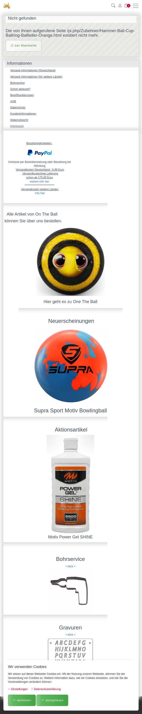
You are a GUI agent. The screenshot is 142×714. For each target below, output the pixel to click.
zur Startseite (23, 45)
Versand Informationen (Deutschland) (33, 70)
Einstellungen (18, 689)
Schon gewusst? (20, 89)
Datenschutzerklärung (46, 689)
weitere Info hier (39, 181)
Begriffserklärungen (22, 95)
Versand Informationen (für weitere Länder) (36, 76)
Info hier (40, 193)
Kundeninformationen (23, 113)
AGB (13, 101)
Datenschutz (18, 107)
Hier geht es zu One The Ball (70, 301)
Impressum (17, 126)
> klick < (70, 566)
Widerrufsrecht (19, 120)
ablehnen (22, 700)
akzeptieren (52, 700)
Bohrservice (17, 83)
